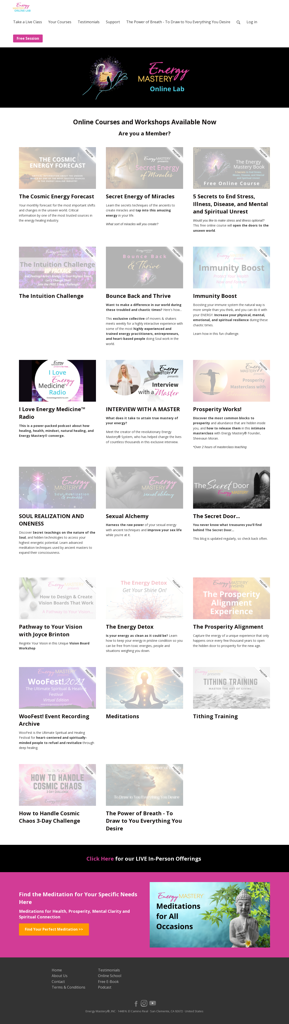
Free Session (28, 38)
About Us (60, 975)
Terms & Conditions (68, 987)
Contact (58, 981)
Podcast (104, 987)
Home (57, 970)
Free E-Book (108, 981)
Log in (252, 21)
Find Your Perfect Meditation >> (54, 929)
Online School (109, 975)
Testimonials (109, 970)
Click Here (100, 858)
